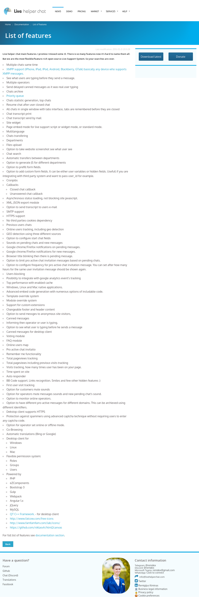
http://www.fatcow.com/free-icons (31, 518)
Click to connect (155, 572)
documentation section (50, 535)
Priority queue (15, 96)
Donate (180, 56)
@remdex (150, 565)
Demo (69, 11)
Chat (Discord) (10, 575)
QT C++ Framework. (22, 514)
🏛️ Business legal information (151, 588)
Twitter (140, 581)
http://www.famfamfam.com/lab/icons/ (35, 523)
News (58, 11)
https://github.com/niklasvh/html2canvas (36, 527)
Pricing (82, 11)
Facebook (8, 584)
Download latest (151, 56)
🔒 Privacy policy (144, 592)
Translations (9, 579)
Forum (6, 566)
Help (124, 11)
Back (8, 544)
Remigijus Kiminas (146, 585)
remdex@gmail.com (164, 570)
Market (95, 11)
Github (6, 570)
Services (110, 11)
